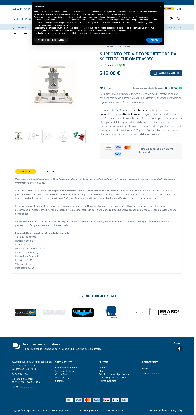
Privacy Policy (62, 377)
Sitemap (59, 380)
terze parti (73, 17)
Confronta (107, 88)
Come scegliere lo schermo (112, 377)
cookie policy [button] (121, 14)
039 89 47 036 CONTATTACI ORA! (28, 8)
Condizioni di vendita (66, 367)
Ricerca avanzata (107, 380)
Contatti (103, 367)
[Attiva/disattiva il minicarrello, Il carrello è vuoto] (179, 18)
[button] (161, 6)
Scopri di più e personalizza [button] (51, 40)
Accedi (145, 368)
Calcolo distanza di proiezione (114, 374)
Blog (179, 8)
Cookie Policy (62, 374)
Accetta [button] (154, 40)
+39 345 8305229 (171, 88)
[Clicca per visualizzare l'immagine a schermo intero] (53, 85)
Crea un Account (150, 373)
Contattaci (49, 348)
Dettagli (50, 171)
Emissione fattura (64, 370)
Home (14, 33)
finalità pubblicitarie (64, 22)
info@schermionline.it (23, 387)
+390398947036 (20, 373)
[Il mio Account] (171, 18)
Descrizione (26, 171)
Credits (121, 410)
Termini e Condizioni (158, 410)
